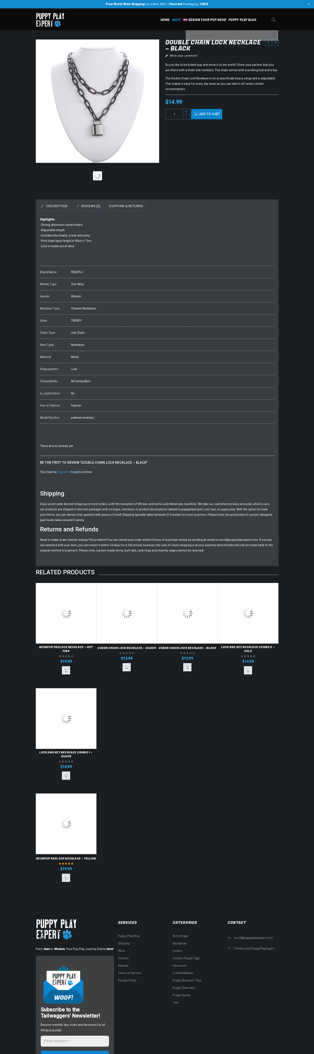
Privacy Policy (127, 980)
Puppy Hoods (181, 995)
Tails (176, 1002)
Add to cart (211, 114)
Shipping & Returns (143, 206)
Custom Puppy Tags (186, 958)
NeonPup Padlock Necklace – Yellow (66, 858)
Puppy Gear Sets (184, 987)
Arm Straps (180, 936)
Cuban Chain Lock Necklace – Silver (126, 648)
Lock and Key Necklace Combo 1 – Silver (66, 754)
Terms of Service (129, 973)
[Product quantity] (177, 114)
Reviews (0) (101, 206)
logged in (64, 472)
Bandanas (179, 943)
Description (60, 206)
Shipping (124, 943)
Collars (177, 950)
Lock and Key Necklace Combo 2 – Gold (248, 649)
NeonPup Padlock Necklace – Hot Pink (66, 649)
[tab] (58, 206)
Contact (123, 958)
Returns (123, 965)
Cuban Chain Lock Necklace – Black (187, 648)
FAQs (121, 950)
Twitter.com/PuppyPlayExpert (254, 948)
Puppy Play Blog (129, 936)
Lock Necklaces (183, 973)
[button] (66, 670)
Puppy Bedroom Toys (187, 980)
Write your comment (183, 55)
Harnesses (180, 965)
